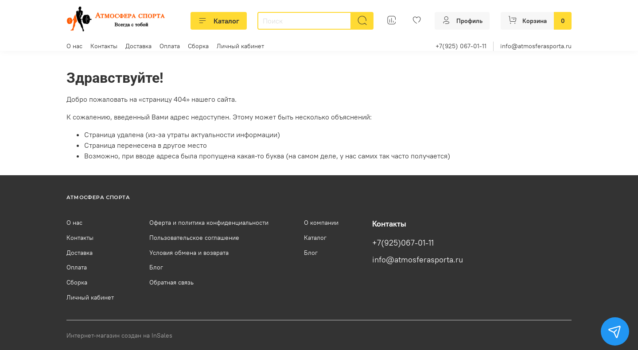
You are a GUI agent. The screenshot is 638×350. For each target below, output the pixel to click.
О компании (321, 223)
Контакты (103, 46)
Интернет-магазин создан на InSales (119, 335)
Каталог (218, 20)
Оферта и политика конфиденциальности (208, 223)
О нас (74, 46)
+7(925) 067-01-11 (461, 46)
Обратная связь (171, 282)
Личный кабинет (240, 46)
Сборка (198, 46)
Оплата (170, 46)
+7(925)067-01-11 (403, 243)
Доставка (138, 46)
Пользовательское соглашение (194, 238)
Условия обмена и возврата (189, 253)
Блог (156, 267)
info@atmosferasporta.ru (536, 46)
